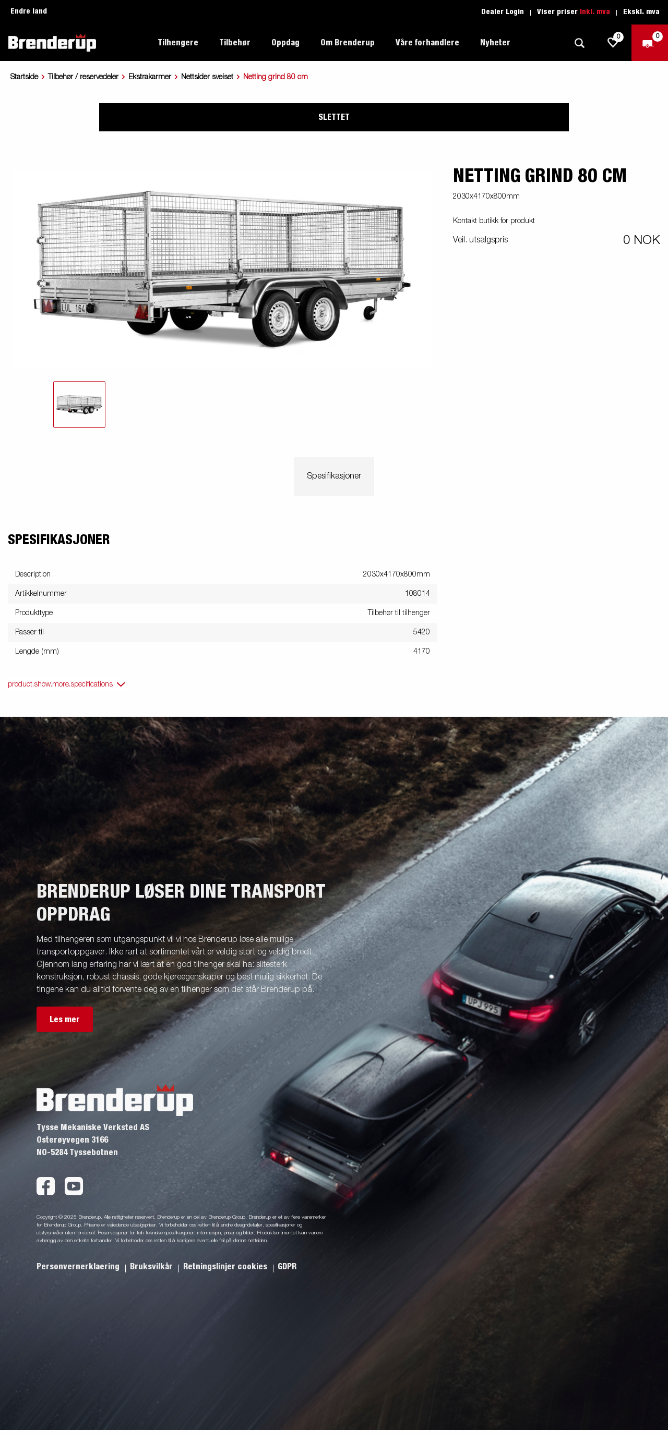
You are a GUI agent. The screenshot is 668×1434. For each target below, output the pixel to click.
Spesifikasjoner (334, 476)
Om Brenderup (347, 43)
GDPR (287, 1267)
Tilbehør (234, 43)
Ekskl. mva (641, 12)
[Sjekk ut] (649, 42)
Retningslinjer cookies (226, 1267)
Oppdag (285, 43)
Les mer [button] (65, 1019)
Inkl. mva (595, 12)
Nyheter (495, 43)
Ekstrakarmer (149, 77)
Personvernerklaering (79, 1267)
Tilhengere (178, 43)
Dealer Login (502, 12)
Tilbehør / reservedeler (83, 77)
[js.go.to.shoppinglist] (613, 42)
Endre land (28, 11)
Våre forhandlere (427, 43)
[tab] (79, 404)
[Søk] (579, 43)
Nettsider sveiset (207, 77)
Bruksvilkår (152, 1267)
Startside (24, 77)
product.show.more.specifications (60, 684)
